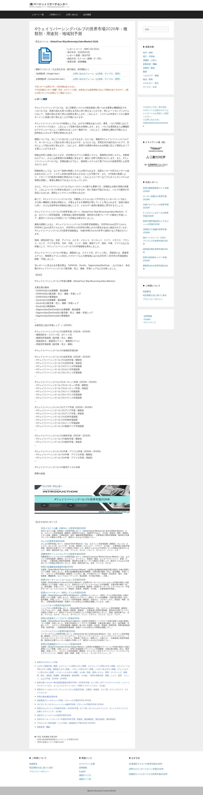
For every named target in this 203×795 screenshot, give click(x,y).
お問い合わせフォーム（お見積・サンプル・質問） (97, 73)
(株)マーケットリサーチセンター (48, 4)
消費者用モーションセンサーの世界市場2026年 (63, 554)
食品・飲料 (148, 79)
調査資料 (53, 737)
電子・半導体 (149, 56)
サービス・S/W (150, 87)
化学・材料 (148, 53)
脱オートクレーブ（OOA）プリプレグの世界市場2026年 (155, 240)
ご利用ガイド (55, 14)
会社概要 (87, 14)
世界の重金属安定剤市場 (47, 696)
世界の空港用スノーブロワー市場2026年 (60, 618)
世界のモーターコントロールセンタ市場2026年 (63, 579)
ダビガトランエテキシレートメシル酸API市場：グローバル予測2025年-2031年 (70, 704)
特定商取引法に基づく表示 (155, 295)
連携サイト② (85, 779)
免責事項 (147, 291)
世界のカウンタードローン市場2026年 (146, 769)
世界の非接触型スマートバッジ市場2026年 (61, 644)
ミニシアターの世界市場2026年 (56, 605)
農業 (145, 72)
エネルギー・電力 (151, 83)
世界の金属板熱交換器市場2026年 (57, 567)
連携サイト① (85, 775)
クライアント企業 (87, 764)
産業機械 (45, 737)
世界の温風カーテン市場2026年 (50, 742)
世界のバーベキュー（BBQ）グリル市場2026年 (63, 592)
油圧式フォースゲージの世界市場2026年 (54, 715)
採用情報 (148, 316)
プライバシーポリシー (153, 299)
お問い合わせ (72, 14)
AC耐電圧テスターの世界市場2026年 (145, 764)
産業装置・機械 (43, 727)
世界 (39, 737)
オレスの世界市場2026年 (53, 541)
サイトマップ (150, 322)
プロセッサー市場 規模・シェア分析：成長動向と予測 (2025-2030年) (66, 723)
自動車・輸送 (149, 68)
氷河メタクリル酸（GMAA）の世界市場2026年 (63, 528)
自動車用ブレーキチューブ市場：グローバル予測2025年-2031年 (64, 700)
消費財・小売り (150, 60)
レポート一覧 (38, 14)
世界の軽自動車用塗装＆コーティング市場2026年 (58, 739)
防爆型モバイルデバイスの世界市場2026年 (148, 774)
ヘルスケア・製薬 (151, 75)
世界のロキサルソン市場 (47, 662)
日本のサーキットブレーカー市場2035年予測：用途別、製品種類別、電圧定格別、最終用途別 (76, 719)
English (147, 319)
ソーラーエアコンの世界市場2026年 (58, 631)
